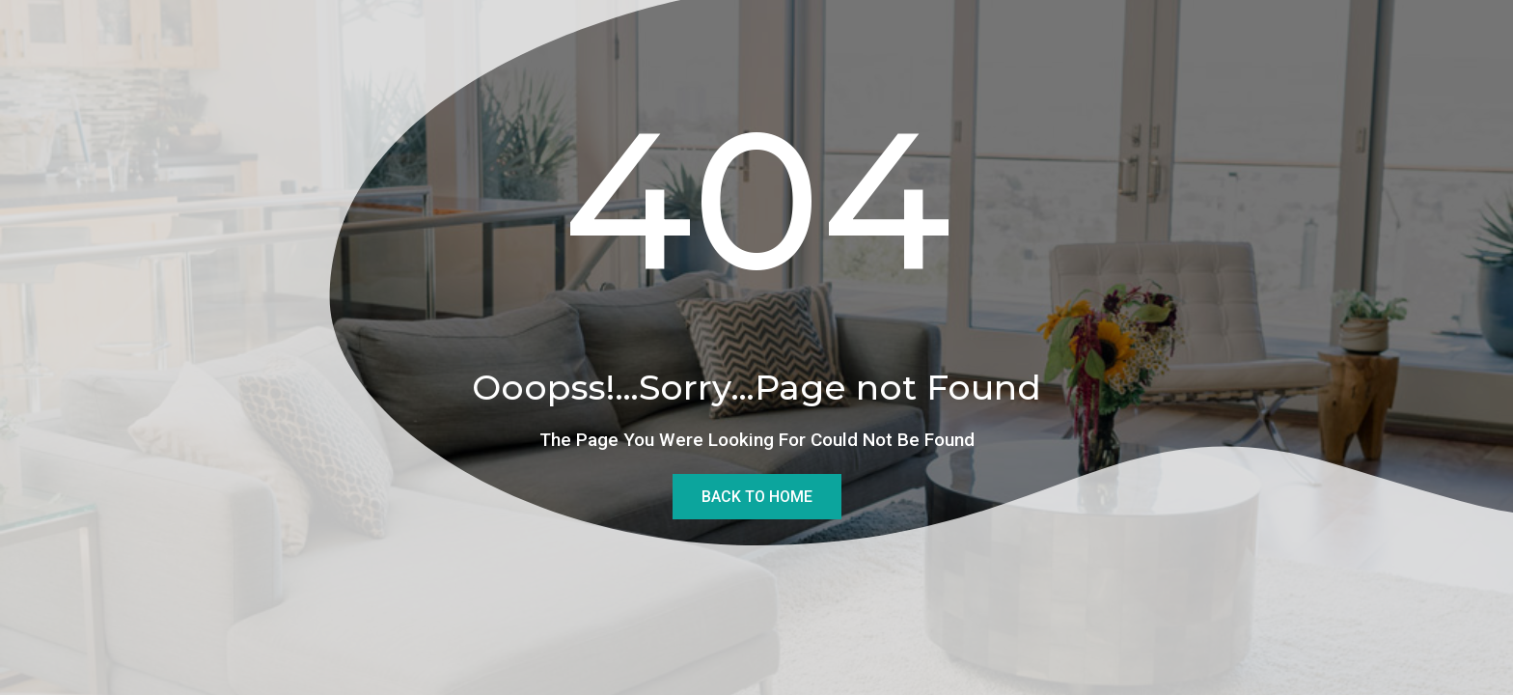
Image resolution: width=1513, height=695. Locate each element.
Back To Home (756, 496)
